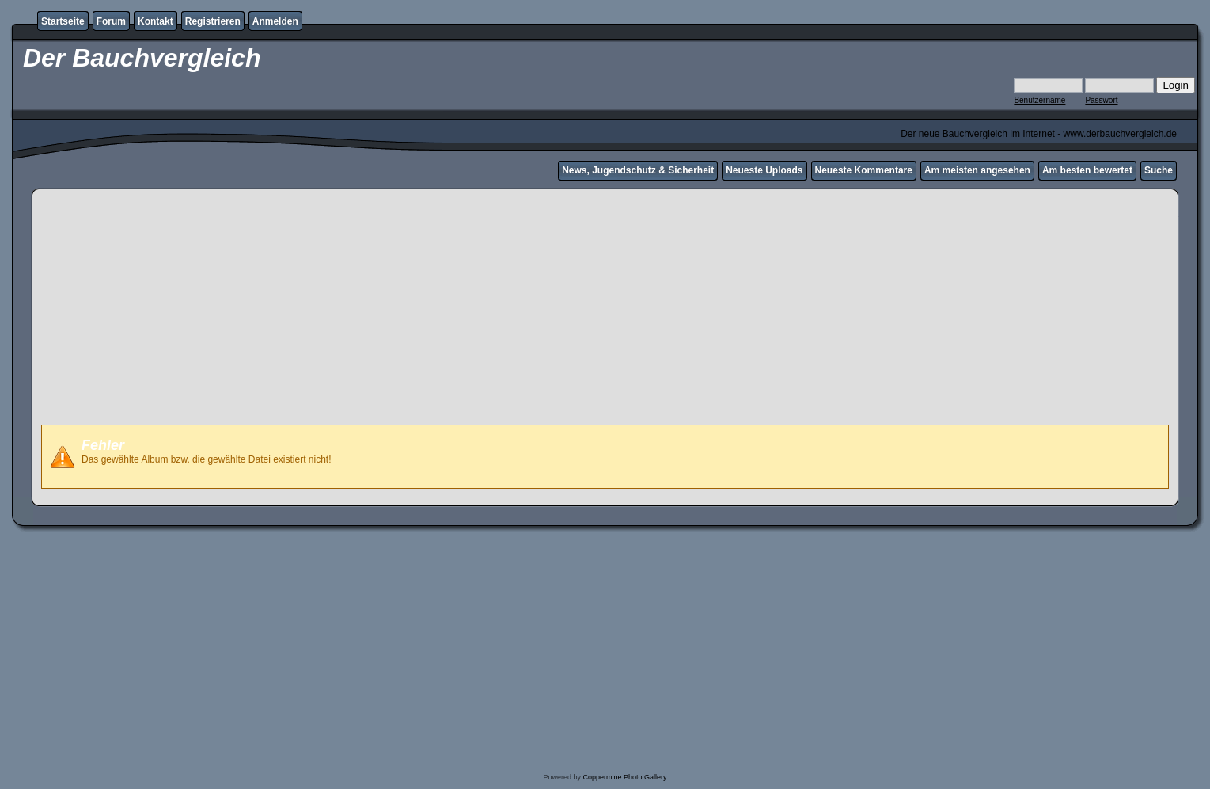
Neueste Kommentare (863, 170)
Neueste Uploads (764, 170)
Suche (1158, 170)
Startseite (63, 21)
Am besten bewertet (1087, 170)
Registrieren (213, 21)
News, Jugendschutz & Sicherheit (638, 170)
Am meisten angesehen (977, 170)
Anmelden (275, 21)
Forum (111, 21)
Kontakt (155, 21)
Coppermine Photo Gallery (624, 777)
